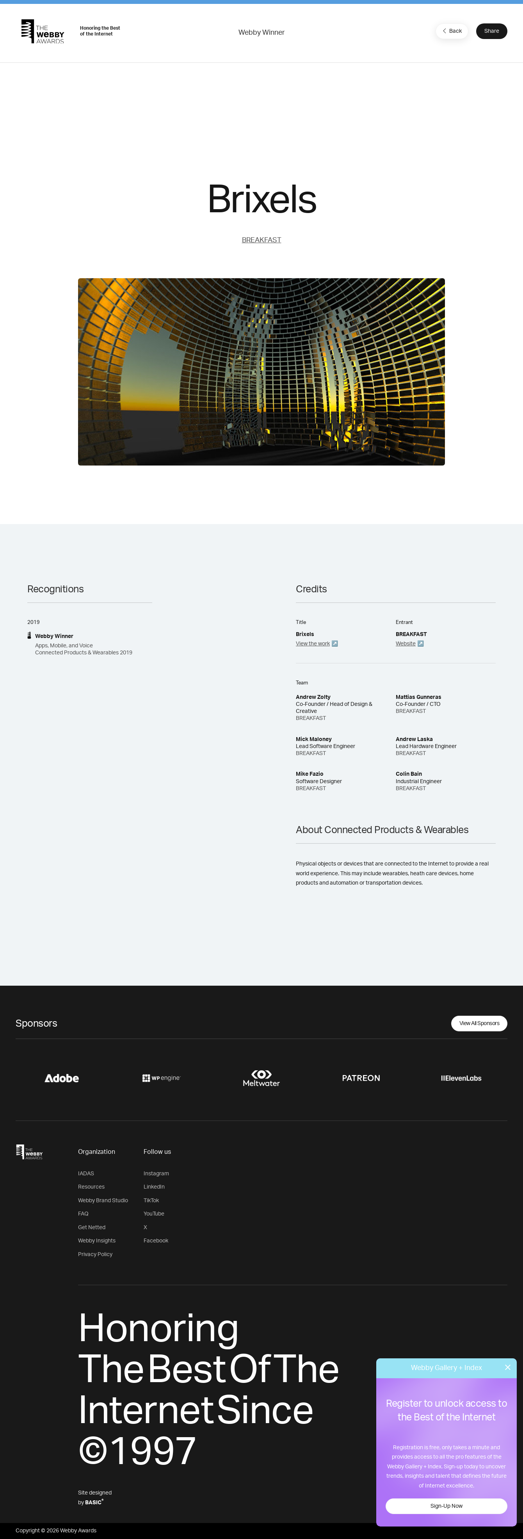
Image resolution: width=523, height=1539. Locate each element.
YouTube (154, 1214)
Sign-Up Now (446, 1506)
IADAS (86, 1173)
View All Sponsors (479, 1023)
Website (406, 644)
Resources (91, 1187)
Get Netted (91, 1227)
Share (491, 31)
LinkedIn (154, 1187)
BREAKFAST (261, 240)
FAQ (83, 1214)
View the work (313, 644)
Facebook (156, 1241)
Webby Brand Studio (103, 1200)
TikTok (151, 1200)
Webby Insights (97, 1241)
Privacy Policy (95, 1254)
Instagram (156, 1173)
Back (451, 31)
